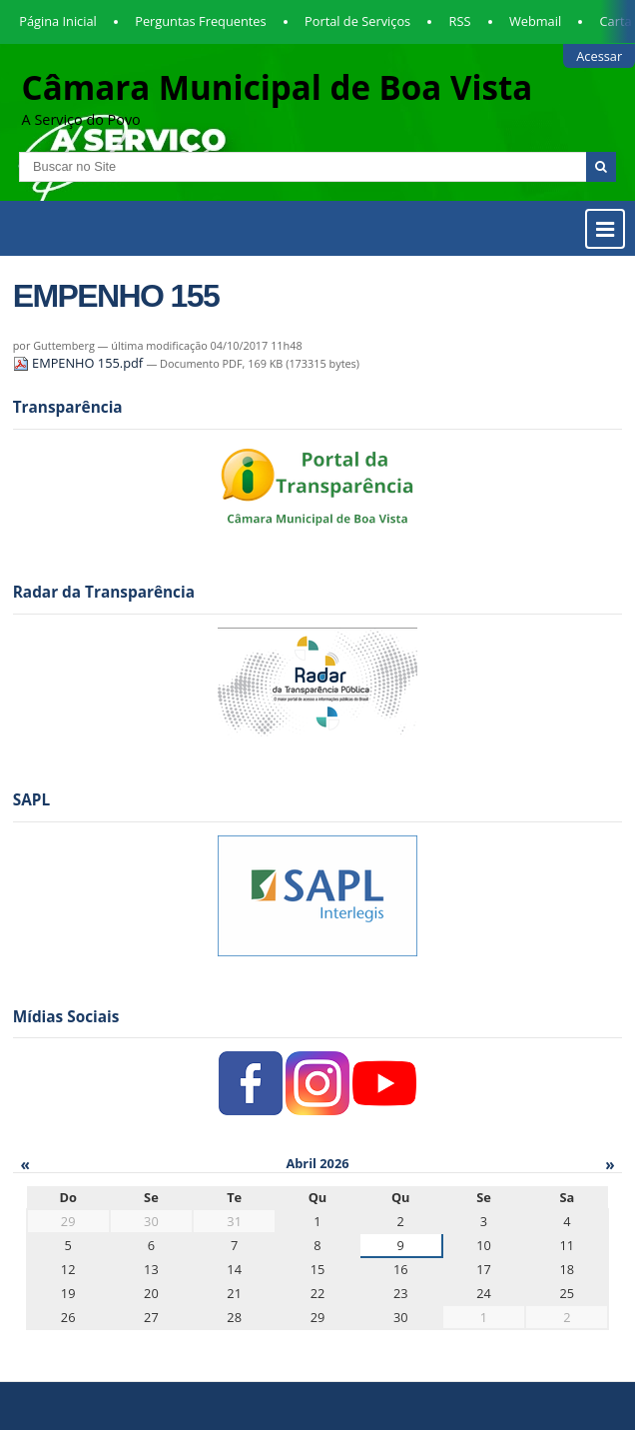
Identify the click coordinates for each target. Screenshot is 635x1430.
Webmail (535, 21)
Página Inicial (58, 21)
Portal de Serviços (357, 21)
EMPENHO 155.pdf (80, 363)
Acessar (599, 56)
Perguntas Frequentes (200, 21)
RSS (460, 21)
